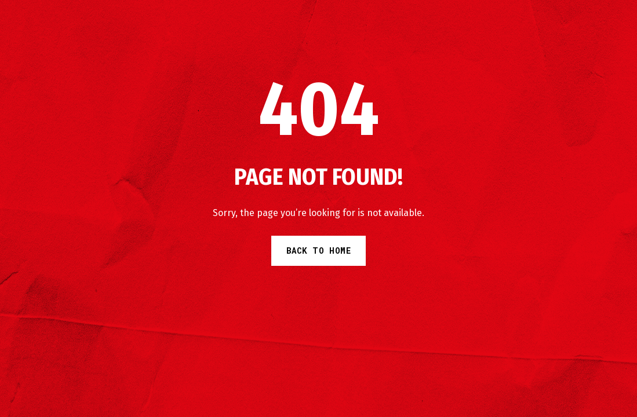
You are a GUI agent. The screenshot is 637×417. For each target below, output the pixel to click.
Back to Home (318, 250)
